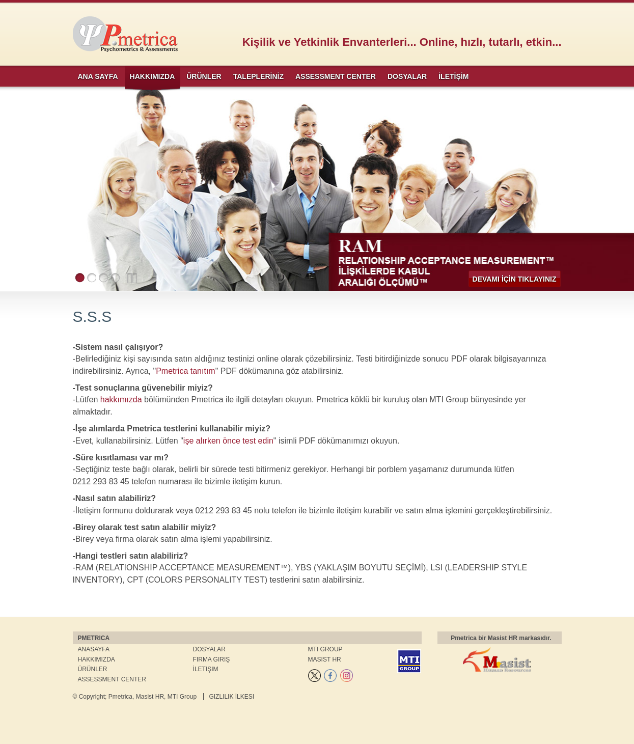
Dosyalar (209, 649)
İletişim (205, 669)
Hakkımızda (96, 659)
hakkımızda (121, 399)
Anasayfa (93, 649)
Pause (132, 278)
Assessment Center (112, 679)
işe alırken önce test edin (228, 440)
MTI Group (325, 649)
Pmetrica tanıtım (185, 371)
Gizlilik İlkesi (231, 696)
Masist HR (324, 659)
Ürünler (92, 669)
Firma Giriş (211, 659)
